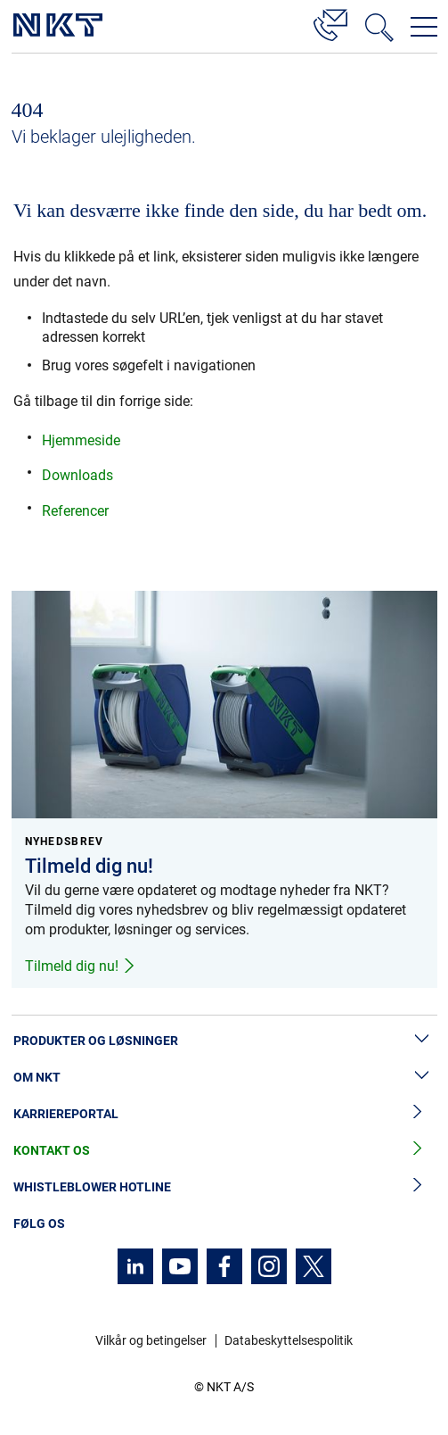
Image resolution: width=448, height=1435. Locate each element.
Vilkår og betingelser (151, 1340)
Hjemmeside (81, 440)
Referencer (75, 510)
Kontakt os (224, 1151)
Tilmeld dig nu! (80, 966)
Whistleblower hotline (224, 1187)
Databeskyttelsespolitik (288, 1340)
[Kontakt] (330, 22)
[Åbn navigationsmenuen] (424, 27)
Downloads (77, 475)
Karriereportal (224, 1114)
